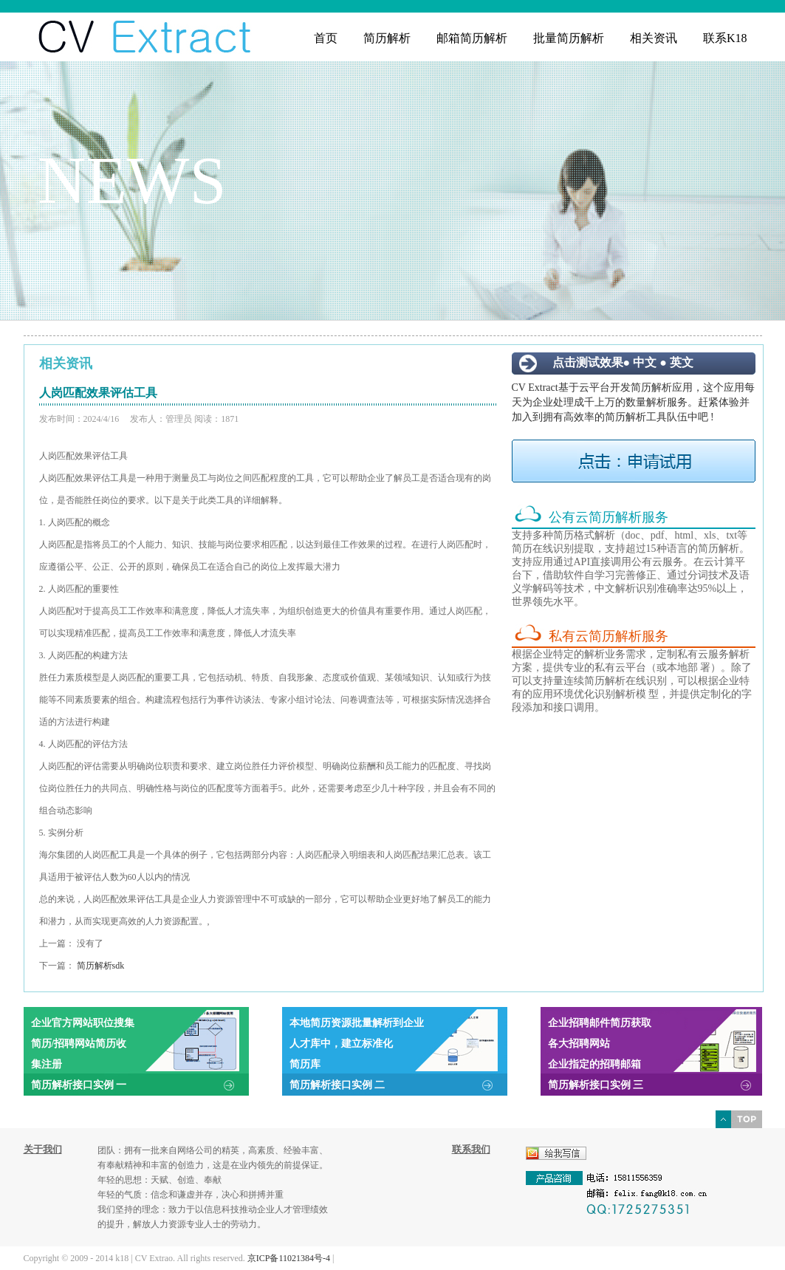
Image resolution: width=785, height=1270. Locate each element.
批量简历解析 (568, 38)
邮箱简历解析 (471, 38)
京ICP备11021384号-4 (288, 1258)
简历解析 (387, 38)
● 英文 (676, 362)
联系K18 (725, 38)
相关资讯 (653, 38)
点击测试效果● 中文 (604, 362)
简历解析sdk (101, 965)
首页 (325, 38)
